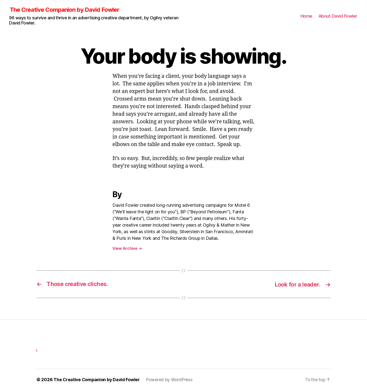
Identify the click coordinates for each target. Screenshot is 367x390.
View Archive (127, 248)
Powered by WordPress (170, 379)
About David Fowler (337, 16)
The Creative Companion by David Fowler (64, 10)
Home (306, 16)
